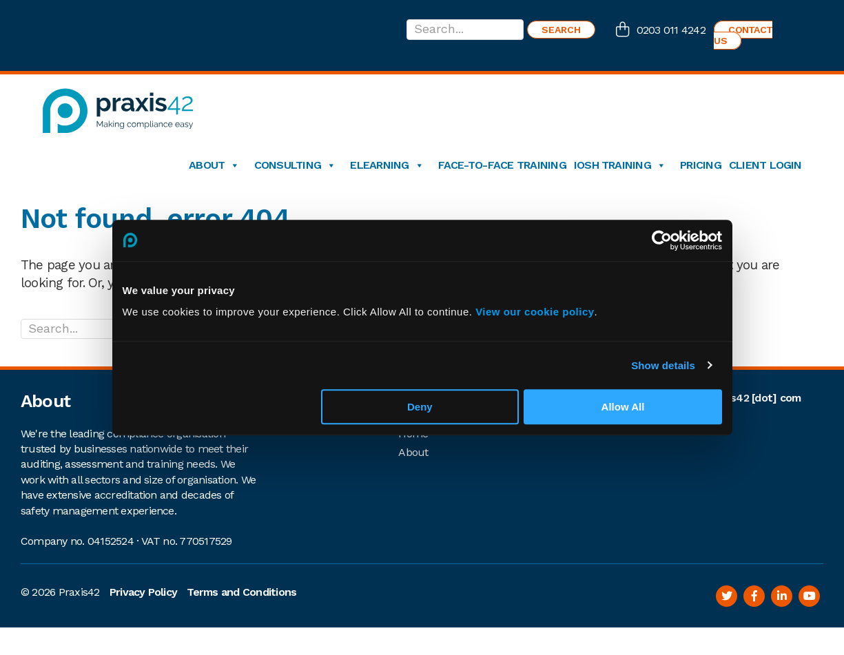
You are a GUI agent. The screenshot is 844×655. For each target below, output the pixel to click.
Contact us (743, 35)
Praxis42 (79, 592)
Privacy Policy (143, 592)
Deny (420, 407)
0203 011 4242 (671, 30)
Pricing (700, 165)
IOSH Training (620, 165)
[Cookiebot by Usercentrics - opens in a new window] (661, 240)
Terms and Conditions (241, 592)
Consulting (295, 165)
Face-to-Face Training (502, 165)
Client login (765, 165)
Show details (663, 365)
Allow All (623, 407)
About (214, 165)
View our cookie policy (534, 312)
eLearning (386, 165)
